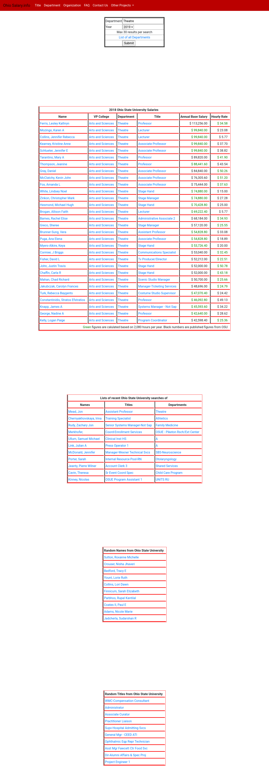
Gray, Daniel (48, 171)
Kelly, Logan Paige (52, 320)
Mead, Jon (75, 411)
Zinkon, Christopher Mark (57, 198)
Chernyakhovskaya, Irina (85, 418)
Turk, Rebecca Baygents (56, 293)
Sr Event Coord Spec (119, 473)
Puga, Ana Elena (51, 239)
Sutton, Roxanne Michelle (121, 557)
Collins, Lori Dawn (116, 584)
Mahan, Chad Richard (54, 279)
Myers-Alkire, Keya (52, 245)
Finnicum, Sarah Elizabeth (121, 591)
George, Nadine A (52, 313)
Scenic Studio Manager (154, 279)
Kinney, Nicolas (78, 479)
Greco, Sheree (49, 225)
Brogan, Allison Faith (54, 212)
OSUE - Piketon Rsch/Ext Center (177, 432)
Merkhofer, (75, 432)
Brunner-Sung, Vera (53, 232)
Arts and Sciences (101, 123)
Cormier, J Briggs (51, 252)
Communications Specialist (157, 252)
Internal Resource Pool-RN (124, 459)
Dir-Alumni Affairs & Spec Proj (125, 755)
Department (52, 5)
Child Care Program (169, 473)
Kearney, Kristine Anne (55, 144)
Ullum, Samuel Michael (84, 439)
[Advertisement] (134, 79)
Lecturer (144, 130)
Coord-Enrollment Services (124, 432)
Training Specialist (118, 418)
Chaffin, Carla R (50, 273)
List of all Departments (134, 37)
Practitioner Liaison (118, 721)
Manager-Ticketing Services (157, 286)
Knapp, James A (51, 307)
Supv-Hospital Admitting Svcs (125, 728)
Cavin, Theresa (78, 473)
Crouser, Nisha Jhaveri (119, 564)
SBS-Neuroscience (168, 452)
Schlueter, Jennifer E (54, 150)
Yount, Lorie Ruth (115, 578)
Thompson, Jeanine (53, 164)
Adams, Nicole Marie (118, 611)
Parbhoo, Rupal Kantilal (120, 598)
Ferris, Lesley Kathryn (54, 123)
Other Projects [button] (121, 5)
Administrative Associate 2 (156, 218)
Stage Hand (146, 191)
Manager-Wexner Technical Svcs (128, 452)
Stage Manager (148, 198)
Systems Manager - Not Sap (157, 307)
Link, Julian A (77, 445)
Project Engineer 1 (117, 762)
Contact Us (100, 5)
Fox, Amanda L (50, 184)
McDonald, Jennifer (81, 452)
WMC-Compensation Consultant (127, 701)
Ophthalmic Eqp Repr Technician (127, 741)
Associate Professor (152, 144)
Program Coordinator (152, 320)
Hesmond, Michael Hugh (57, 205)
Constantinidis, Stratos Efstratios (62, 300)
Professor (144, 123)
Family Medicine (167, 425)
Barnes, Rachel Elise (54, 218)
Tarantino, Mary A (52, 157)
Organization (72, 5)
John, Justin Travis (53, 266)
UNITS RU (162, 479)
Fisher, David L (50, 259)
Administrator (114, 707)
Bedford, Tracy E (115, 571)
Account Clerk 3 (116, 466)
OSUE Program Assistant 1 (124, 479)
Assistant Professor (151, 232)
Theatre (123, 123)
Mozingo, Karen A (52, 130)
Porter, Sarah (77, 459)
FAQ (87, 5)
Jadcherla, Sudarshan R (120, 618)
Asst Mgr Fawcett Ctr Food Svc (126, 748)
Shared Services (167, 466)
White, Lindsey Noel (53, 191)
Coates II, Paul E (115, 605)
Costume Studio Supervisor (157, 293)
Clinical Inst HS (116, 439)
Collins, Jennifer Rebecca (57, 137)
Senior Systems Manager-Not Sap (129, 425)
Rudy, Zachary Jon (81, 425)
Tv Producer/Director (152, 259)
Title (38, 5)
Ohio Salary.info (16, 5)
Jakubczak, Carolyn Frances (59, 286)
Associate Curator (117, 714)
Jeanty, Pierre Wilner (82, 466)
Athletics (162, 418)
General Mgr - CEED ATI (121, 735)
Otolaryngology (166, 459)
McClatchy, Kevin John (55, 178)
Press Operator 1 (117, 445)
